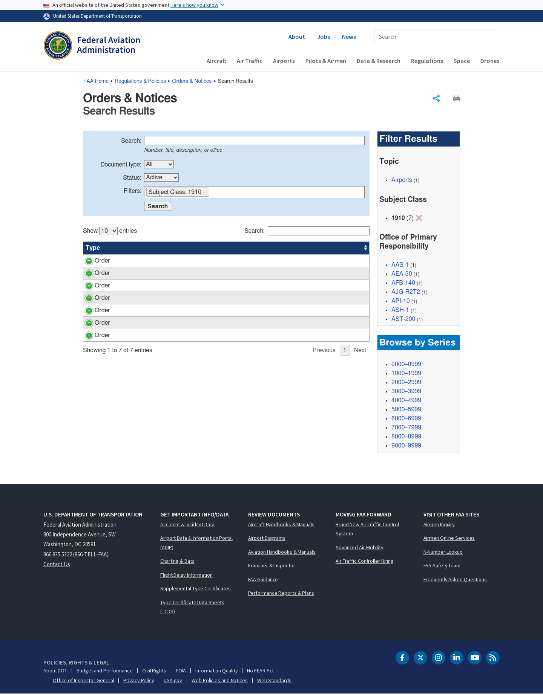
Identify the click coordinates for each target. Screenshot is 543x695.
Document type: (120, 165)
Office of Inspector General (83, 681)
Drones (489, 60)
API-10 (400, 302)
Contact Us (56, 565)
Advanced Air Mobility (359, 548)
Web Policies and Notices (220, 681)
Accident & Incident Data (187, 525)
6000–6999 (406, 420)
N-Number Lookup (443, 553)
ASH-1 (400, 311)
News (349, 36)
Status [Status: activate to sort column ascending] (280, 249)
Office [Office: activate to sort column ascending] (308, 249)
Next (360, 414)
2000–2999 (406, 383)
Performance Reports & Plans (281, 594)
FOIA (181, 671)
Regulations (427, 60)
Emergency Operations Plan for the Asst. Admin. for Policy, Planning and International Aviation (206, 270)
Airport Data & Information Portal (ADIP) (196, 544)
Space (462, 60)
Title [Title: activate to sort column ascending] (154, 249)
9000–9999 (406, 447)
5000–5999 (406, 411)
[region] (226, 319)
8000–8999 (406, 438)
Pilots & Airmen (325, 60)
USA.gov (173, 681)
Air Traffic (249, 60)
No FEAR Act (260, 671)
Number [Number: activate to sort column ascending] (121, 249)
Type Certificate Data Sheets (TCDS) (192, 608)
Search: (131, 142)
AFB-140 (403, 284)
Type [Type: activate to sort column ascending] (93, 249)
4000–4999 (406, 402)
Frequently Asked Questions (455, 580)
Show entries (110, 232)
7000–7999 (406, 429)
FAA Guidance (263, 580)
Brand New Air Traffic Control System (367, 530)
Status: (132, 179)
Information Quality (216, 671)
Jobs (323, 36)
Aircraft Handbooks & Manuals (281, 525)
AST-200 (403, 320)
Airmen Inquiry (439, 525)
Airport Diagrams (266, 539)
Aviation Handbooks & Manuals (282, 553)
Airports (284, 60)
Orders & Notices (192, 81)
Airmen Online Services (449, 539)
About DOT (55, 671)
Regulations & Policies (140, 81)
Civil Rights (154, 671)
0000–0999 (406, 365)
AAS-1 (400, 266)
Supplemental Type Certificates (195, 589)
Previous (324, 414)
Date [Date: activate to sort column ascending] (341, 249)
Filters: (132, 192)
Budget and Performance (105, 671)
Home (96, 81)
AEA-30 (310, 313)
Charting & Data (177, 562)
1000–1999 (406, 374)
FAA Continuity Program (180, 399)
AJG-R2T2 (405, 293)
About (296, 36)
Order (93, 261)
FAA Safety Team (442, 566)
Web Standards (274, 681)
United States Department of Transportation (97, 16)
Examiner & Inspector (271, 566)
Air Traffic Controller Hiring (365, 562)
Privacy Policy (138, 681)
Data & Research (378, 60)
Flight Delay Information (186, 576)
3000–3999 (406, 393)
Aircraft (216, 60)
